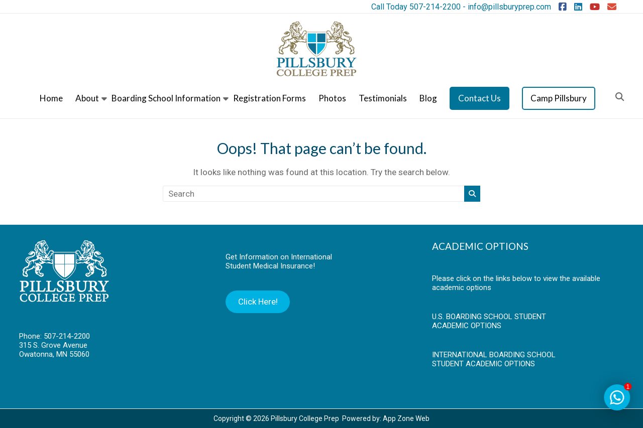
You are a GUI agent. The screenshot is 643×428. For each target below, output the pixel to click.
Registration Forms (269, 98)
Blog (428, 98)
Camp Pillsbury (558, 98)
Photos (332, 98)
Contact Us (479, 98)
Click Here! (258, 302)
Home (51, 98)
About (87, 98)
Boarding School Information (166, 98)
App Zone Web (406, 418)
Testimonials (383, 98)
